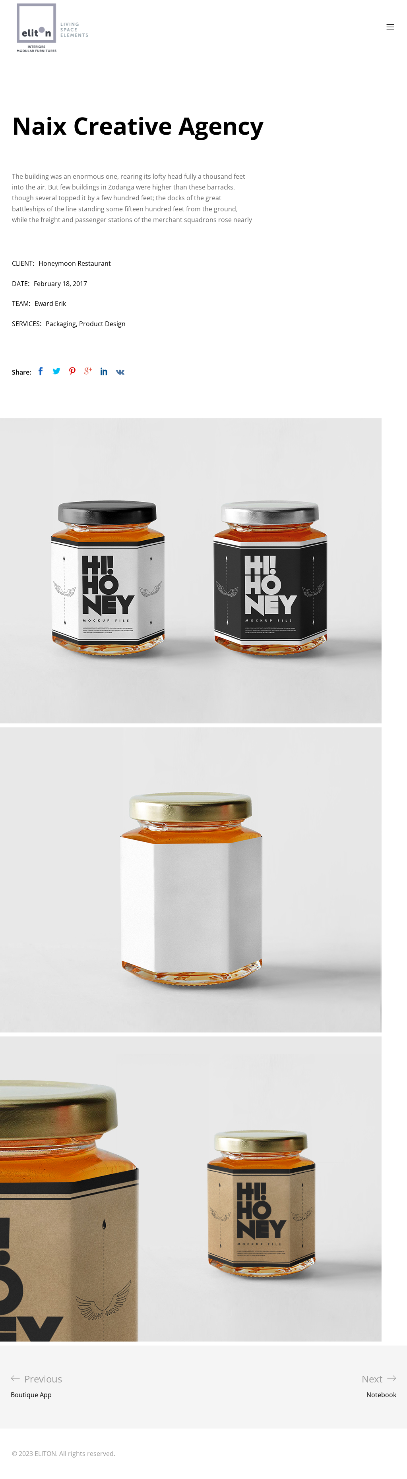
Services (26, 323)
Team (20, 303)
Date (20, 283)
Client (22, 263)
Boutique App (36, 1386)
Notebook (379, 1386)
